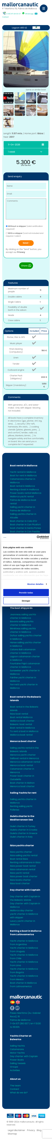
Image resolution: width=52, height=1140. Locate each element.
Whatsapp (29, 14)
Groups (14, 1066)
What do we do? (19, 1092)
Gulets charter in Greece (23, 833)
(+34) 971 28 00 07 (13, 14)
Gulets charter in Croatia (23, 829)
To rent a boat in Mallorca (24, 731)
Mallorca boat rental (21, 734)
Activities (15, 1070)
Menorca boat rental (21, 765)
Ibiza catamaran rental (22, 869)
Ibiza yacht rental (19, 873)
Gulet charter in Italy (21, 836)
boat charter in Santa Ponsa (25, 528)
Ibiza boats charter (20, 880)
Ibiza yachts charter (22, 845)
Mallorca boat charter (22, 720)
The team (15, 1085)
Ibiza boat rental (19, 713)
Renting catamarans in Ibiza (25, 862)
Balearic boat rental (21, 724)
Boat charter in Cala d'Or (23, 521)
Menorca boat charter (23, 741)
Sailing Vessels (18, 1063)
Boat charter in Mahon (22, 782)
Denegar (26, 601)
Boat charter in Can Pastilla (25, 531)
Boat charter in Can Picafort (25, 524)
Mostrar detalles (35, 584)
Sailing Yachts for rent (23, 792)
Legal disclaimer (16, 1130)
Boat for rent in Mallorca (23, 475)
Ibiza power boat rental (23, 866)
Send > (26, 243)
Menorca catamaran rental (25, 761)
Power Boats (17, 1059)
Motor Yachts (17, 1052)
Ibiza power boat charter (23, 876)
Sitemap (12, 1133)
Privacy (21, 252)
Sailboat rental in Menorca (24, 758)
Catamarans (17, 1049)
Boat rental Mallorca (21, 717)
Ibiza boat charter (20, 883)
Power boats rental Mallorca (25, 493)
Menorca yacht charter (23, 754)
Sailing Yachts (17, 1045)
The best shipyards (21, 608)
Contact (5, 17)
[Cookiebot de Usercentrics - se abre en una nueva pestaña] (37, 537)
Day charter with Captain (25, 889)
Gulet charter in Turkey (22, 826)
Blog (39, 1130)
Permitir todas (26, 592)
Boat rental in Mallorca (23, 465)
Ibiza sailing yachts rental (23, 855)
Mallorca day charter (21, 910)
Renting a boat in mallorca (24, 489)
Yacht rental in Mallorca (23, 472)
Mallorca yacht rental (22, 496)
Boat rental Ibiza (19, 859)
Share (26, 265)
